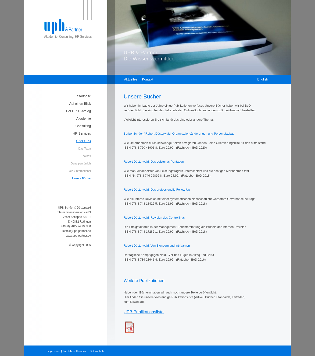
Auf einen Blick (80, 103)
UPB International (80, 171)
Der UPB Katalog (78, 111)
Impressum (53, 351)
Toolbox (86, 156)
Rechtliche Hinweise (74, 351)
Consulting (83, 126)
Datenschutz (97, 351)
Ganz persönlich (81, 163)
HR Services (82, 133)
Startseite (84, 96)
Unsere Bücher (81, 178)
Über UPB (83, 141)
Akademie (83, 118)
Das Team (84, 148)
